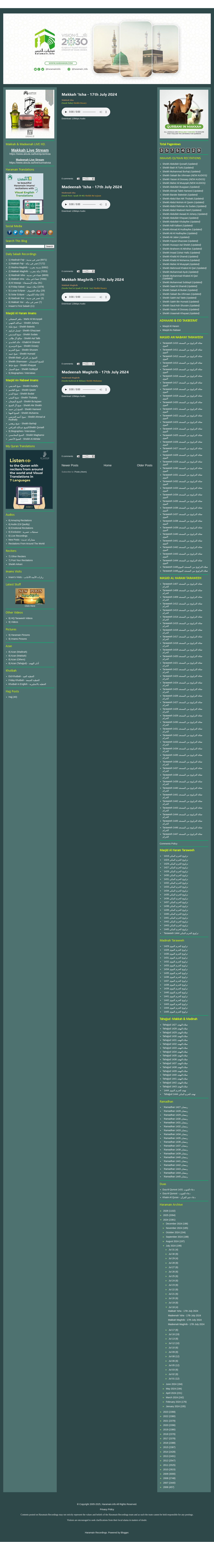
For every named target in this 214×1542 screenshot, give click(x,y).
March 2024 (172, 1397)
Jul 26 (172, 1271)
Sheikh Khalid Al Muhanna (176, 260)
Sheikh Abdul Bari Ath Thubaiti (178, 198)
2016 (166, 1443)
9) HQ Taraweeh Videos (21, 618)
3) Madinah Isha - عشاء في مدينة (25, 275)
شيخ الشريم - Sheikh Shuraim (23, 350)
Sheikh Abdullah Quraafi (175, 164)
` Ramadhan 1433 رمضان (175, 1130)
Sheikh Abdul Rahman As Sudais (179, 206)
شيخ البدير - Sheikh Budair (22, 393)
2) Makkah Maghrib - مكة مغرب (24, 271)
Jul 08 (172, 1356)
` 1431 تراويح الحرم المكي (175, 879)
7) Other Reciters (17, 556)
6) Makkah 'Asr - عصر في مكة (23, 302)
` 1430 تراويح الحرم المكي (175, 875)
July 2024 (171, 1245)
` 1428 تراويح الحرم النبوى (175, 950)
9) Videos (13, 622)
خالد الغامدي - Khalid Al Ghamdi (24, 342)
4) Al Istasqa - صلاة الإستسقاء (23, 283)
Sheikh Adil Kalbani (173, 225)
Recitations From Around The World (27, 543)
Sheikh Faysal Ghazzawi (175, 241)
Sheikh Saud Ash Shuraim (176, 305)
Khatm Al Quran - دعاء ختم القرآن (179, 1197)
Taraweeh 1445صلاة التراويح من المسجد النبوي (185, 567)
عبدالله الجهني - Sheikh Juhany (24, 323)
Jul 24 (172, 1280)
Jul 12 (172, 1343)
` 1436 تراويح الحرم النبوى (175, 977)
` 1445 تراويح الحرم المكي (175, 929)
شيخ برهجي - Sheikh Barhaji (22, 423)
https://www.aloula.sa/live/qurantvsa (29, 154)
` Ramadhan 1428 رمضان (175, 1111)
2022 (166, 1416)
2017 (166, 1438)
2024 (166, 1219)
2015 (166, 1447)
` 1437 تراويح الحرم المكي (175, 902)
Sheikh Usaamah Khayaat (176, 313)
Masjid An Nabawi (172, 330)
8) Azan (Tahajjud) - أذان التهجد (24, 663)
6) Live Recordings (18, 535)
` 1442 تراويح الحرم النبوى (175, 1000)
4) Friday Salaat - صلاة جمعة (23, 286)
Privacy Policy (107, 1509)
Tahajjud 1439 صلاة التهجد (175, 1071)
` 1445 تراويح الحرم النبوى (175, 1011)
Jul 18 (172, 1307)
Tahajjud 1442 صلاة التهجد (175, 1082)
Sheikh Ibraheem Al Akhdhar (177, 248)
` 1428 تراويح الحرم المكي (175, 871)
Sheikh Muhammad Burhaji (176, 171)
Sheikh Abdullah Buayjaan (176, 187)
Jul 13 (172, 1338)
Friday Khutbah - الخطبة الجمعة (24, 680)
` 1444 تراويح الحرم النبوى (175, 1008)
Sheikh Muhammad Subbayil (177, 282)
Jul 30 (172, 1254)
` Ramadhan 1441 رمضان (175, 1161)
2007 (166, 1482)
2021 (166, 1420)
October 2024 (173, 1232)
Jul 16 (172, 1334)
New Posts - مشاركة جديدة (22, 539)
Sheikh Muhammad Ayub (175, 272)
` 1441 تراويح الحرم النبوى (175, 996)
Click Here (30, 606)
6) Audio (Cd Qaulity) (19, 524)
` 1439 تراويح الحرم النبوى (175, 988)
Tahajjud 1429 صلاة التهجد (175, 1032)
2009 (166, 1474)
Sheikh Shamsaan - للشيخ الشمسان (26, 361)
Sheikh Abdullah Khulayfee (176, 221)
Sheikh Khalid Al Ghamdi (175, 256)
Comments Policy (168, 843)
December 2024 (174, 1223)
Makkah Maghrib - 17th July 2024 (93, 279)
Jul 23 (172, 1285)
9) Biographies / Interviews (22, 373)
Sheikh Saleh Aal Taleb (174, 297)
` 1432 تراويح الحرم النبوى (175, 961)
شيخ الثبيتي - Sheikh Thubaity (23, 397)
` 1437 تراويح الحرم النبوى (175, 981)
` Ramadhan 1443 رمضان (175, 1169)
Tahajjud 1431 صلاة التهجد (175, 1040)
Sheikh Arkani (16, 564)
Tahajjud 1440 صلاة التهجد (175, 1075)
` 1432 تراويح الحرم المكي (175, 883)
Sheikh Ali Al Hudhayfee (175, 233)
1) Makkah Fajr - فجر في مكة (23, 263)
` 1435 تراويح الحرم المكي (175, 894)
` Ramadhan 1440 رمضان (175, 1157)
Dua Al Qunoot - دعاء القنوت (176, 1193)
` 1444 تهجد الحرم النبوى (174, 1090)
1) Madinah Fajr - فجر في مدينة (24, 259)
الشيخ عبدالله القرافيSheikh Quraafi (26, 427)
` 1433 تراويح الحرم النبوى (175, 965)
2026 (166, 1211)
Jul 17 (172, 1330)
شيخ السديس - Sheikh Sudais (23, 334)
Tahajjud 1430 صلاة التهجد (175, 1036)
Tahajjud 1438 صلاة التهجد (175, 1067)
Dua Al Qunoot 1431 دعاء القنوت (179, 1189)
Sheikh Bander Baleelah (175, 194)
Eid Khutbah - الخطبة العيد (21, 676)
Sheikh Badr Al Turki (173, 167)
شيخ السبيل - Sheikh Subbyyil (23, 369)
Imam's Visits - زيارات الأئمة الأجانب (26, 577)
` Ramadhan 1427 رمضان (175, 1107)
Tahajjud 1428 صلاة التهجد (175, 1028)
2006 (166, 1487)
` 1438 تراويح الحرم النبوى (175, 984)
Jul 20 (172, 1298)
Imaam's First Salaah (19, 306)
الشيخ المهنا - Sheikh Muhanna (23, 413)
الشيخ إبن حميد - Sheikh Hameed (25, 409)
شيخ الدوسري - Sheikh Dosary (24, 346)
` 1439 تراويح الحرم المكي (175, 910)
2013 (166, 1456)
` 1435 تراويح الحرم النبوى (175, 973)
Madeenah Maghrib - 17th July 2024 (95, 372)
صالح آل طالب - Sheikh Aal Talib (24, 338)
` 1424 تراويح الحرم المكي (175, 860)
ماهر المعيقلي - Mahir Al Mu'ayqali (25, 319)
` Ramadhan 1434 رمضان (175, 1134)
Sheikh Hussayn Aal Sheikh (177, 245)
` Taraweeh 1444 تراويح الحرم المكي (181, 933)
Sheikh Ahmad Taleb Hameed (178, 191)
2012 (166, 1460)
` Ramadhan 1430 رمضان (175, 1119)
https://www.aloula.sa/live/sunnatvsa (30, 162)
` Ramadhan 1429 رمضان (175, 1115)
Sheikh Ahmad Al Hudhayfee (177, 229)
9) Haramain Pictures (19, 635)
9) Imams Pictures (18, 639)
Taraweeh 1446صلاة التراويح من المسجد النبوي (185, 571)
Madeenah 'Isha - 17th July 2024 (92, 187)
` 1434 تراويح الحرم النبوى (175, 969)
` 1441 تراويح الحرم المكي (175, 917)
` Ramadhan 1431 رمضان (175, 1122)
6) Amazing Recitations (20, 520)
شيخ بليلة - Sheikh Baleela (22, 326)
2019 (166, 1429)
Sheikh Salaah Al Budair (175, 290)
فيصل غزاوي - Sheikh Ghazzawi (24, 330)
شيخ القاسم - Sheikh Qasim (22, 390)
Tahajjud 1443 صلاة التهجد (175, 1086)
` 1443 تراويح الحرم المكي (175, 925)
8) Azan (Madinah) (18, 652)
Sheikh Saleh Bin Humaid (175, 301)
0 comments (67, 178)
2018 (166, 1434)
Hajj (10, 697)
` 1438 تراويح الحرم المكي (175, 906)
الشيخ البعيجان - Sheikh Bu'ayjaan (25, 401)
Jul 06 (172, 1361)
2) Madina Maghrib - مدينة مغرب (25, 267)
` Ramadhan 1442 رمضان (175, 1165)
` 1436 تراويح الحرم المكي (175, 898)
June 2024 (171, 1384)
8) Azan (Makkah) (17, 655)
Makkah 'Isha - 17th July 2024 (89, 94)
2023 (166, 1412)
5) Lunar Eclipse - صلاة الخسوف (24, 290)
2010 (166, 1469)
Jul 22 (172, 1289)
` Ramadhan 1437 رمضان (175, 1145)
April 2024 (171, 1393)
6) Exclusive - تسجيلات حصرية (23, 532)
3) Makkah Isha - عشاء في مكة (24, 279)
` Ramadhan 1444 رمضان (175, 1173)
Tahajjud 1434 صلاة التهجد (175, 1052)
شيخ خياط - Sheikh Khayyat (22, 365)
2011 (166, 1465)
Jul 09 (172, 1352)
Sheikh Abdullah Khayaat (176, 218)
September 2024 (174, 1236)
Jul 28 (172, 1263)
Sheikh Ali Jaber (171, 237)
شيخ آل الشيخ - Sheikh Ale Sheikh (25, 405)
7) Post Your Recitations (21, 560)
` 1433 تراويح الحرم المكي (175, 886)
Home (108, 465)
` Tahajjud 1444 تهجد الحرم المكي (179, 1094)
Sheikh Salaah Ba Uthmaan (177, 175)
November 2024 (174, 1228)
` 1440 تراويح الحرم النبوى (175, 992)
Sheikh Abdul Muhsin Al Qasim (178, 202)
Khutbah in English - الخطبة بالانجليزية (27, 684)
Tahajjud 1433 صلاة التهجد (175, 1048)
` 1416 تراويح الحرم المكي (175, 856)
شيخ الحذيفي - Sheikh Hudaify (23, 386)
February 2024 (173, 1402)
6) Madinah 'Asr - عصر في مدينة (24, 298)
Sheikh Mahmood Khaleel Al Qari (179, 268)
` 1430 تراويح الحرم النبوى (175, 953)
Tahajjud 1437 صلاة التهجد (175, 1063)
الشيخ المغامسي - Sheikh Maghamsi (26, 435)
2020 (166, 1425)
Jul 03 (172, 1369)
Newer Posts (70, 465)
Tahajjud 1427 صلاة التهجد (175, 1024)
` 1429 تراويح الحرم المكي (175, 863)
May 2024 (171, 1388)
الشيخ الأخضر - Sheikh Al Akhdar (24, 439)
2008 (166, 1478)
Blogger (124, 1532)
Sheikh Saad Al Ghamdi (175, 286)
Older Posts (144, 465)
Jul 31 (172, 1249)
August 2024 (172, 1241)
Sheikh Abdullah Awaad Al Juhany (180, 214)
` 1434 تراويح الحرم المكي (175, 890)
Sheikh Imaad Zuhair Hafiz (176, 252)
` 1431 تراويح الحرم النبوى (175, 957)
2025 (166, 1215)
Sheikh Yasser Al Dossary (176, 179)
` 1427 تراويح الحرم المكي (175, 867)
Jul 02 (172, 1374)
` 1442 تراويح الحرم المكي (175, 921)
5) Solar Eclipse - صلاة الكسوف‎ (24, 294)
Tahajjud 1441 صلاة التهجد (175, 1078)
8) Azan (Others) (17, 659)
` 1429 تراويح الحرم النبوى (175, 946)
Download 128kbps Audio (73, 118)
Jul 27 (172, 1267)
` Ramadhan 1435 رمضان (175, 1138)
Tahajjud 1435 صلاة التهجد (175, 1055)
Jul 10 (172, 1347)
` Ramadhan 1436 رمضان (175, 1142)
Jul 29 (172, 1258)
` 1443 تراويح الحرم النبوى (175, 1004)
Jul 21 (172, 1294)
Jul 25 (172, 1276)
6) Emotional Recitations (21, 528)
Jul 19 (172, 1302)
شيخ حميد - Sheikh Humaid (22, 353)
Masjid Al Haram (171, 326)
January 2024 (173, 1406)
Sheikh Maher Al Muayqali (176, 183)
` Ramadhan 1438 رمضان (175, 1149)
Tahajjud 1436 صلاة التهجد (175, 1059)
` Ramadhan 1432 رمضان (175, 1126)
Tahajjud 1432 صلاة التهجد (175, 1044)
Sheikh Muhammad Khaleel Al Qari (180, 276)
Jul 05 (172, 1365)
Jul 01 (172, 1378)
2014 (166, 1451)
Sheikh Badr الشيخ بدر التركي (23, 357)
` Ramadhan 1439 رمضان (175, 1153)
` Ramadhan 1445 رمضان (175, 1176)
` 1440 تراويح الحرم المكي (175, 914)
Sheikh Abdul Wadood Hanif (177, 210)
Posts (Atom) (81, 472)
